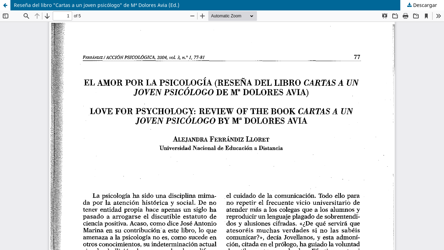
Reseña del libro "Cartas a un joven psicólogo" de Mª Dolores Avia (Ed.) (96, 5)
